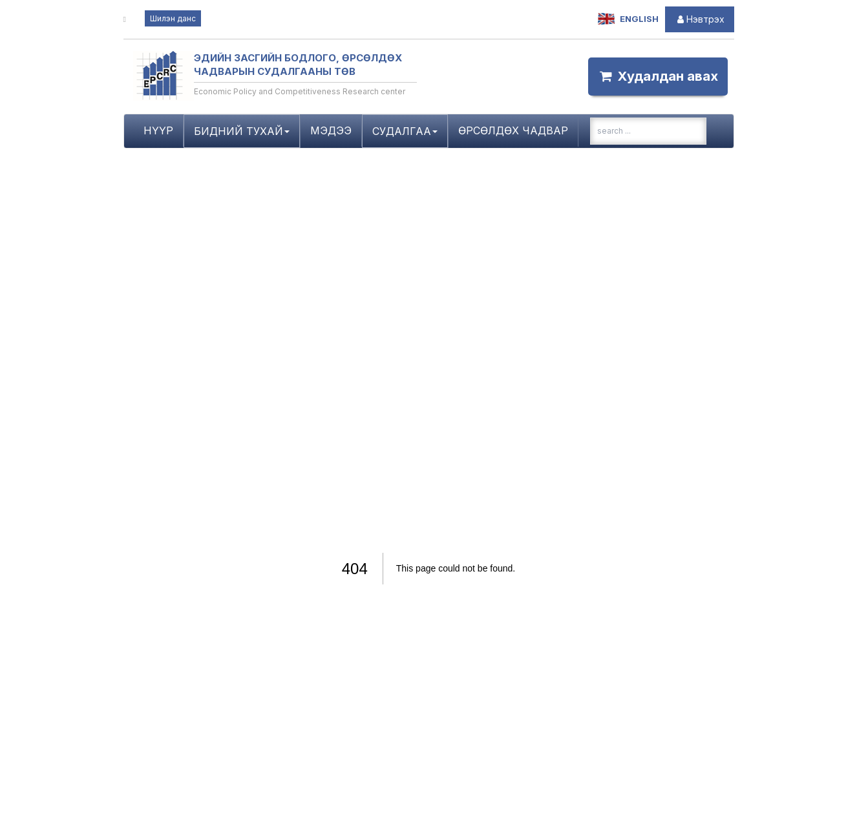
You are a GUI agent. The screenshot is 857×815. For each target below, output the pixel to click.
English (628, 19)
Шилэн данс (173, 18)
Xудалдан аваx (658, 76)
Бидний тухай (242, 131)
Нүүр (158, 130)
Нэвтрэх (700, 19)
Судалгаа (405, 131)
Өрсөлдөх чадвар (513, 130)
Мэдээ (331, 130)
